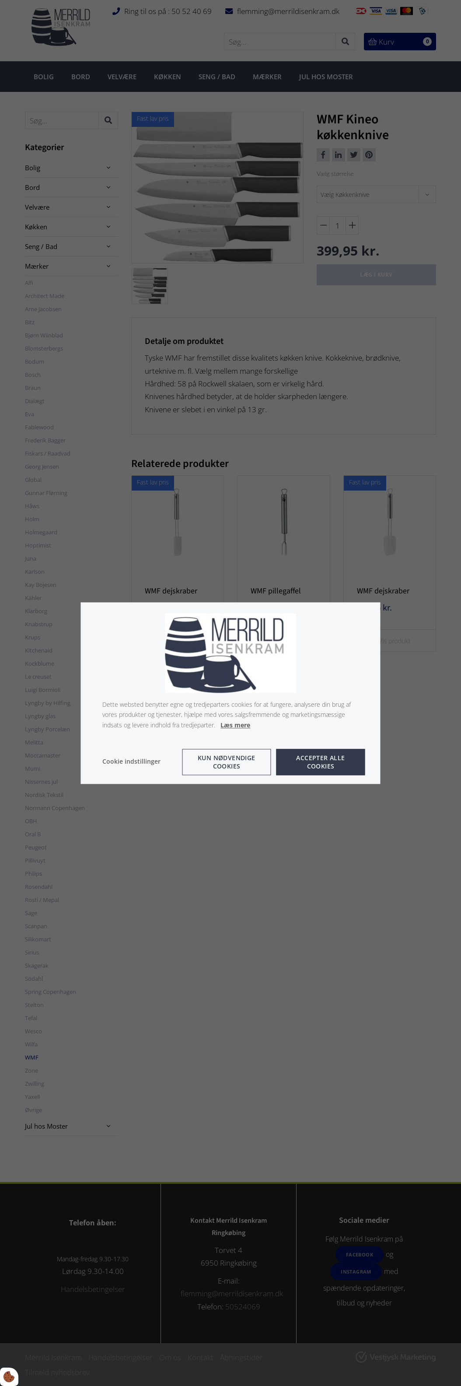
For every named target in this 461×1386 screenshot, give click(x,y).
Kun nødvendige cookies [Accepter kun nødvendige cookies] (226, 761)
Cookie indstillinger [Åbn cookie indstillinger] (131, 761)
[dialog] (230, 693)
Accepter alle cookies (321, 761)
